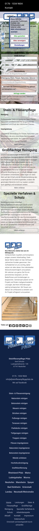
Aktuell (7, 516)
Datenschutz (19, 519)
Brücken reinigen (19, 413)
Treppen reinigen (19, 438)
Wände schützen (19, 458)
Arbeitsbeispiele (23, 512)
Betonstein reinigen (19, 403)
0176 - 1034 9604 (14, 3)
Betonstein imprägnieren (19, 453)
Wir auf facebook (19, 383)
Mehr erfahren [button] (19, 144)
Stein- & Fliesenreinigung (19, 393)
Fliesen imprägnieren (19, 443)
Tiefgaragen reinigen (19, 433)
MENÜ (10, 16)
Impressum (29, 516)
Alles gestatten (19, 36)
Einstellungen (19, 45)
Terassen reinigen (19, 423)
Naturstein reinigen (19, 398)
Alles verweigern (19, 41)
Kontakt (9, 8)
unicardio (19, 525)
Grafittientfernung (19, 468)
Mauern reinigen (19, 408)
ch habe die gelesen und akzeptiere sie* (18, 88)
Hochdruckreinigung (19, 463)
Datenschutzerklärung (21, 87)
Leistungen (19, 502)
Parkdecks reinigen (19, 428)
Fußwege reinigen (19, 418)
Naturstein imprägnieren (19, 448)
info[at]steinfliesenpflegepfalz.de (19, 379)
